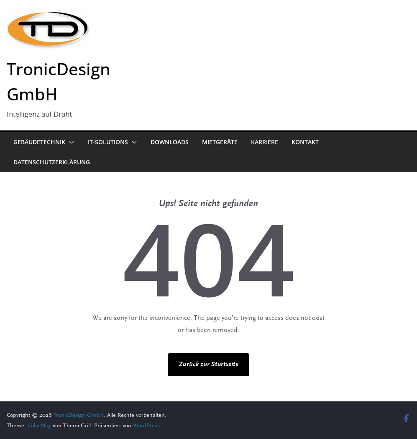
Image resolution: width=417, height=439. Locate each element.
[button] (69, 142)
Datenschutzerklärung (51, 162)
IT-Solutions (108, 142)
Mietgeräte (220, 142)
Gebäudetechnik (39, 142)
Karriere (264, 142)
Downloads (170, 142)
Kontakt (305, 142)
